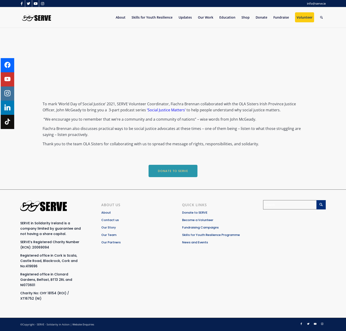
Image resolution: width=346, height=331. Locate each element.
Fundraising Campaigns (200, 227)
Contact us (110, 220)
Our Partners (111, 242)
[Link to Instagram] (42, 3)
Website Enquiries (83, 324)
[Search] (321, 17)
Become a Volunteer (197, 220)
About (106, 212)
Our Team (108, 235)
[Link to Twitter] (28, 3)
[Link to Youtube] (35, 3)
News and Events (195, 242)
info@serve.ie (316, 3)
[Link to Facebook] (21, 3)
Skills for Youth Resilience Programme (211, 235)
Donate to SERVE (194, 212)
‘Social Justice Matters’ (166, 110)
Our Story (108, 227)
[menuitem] (121, 17)
